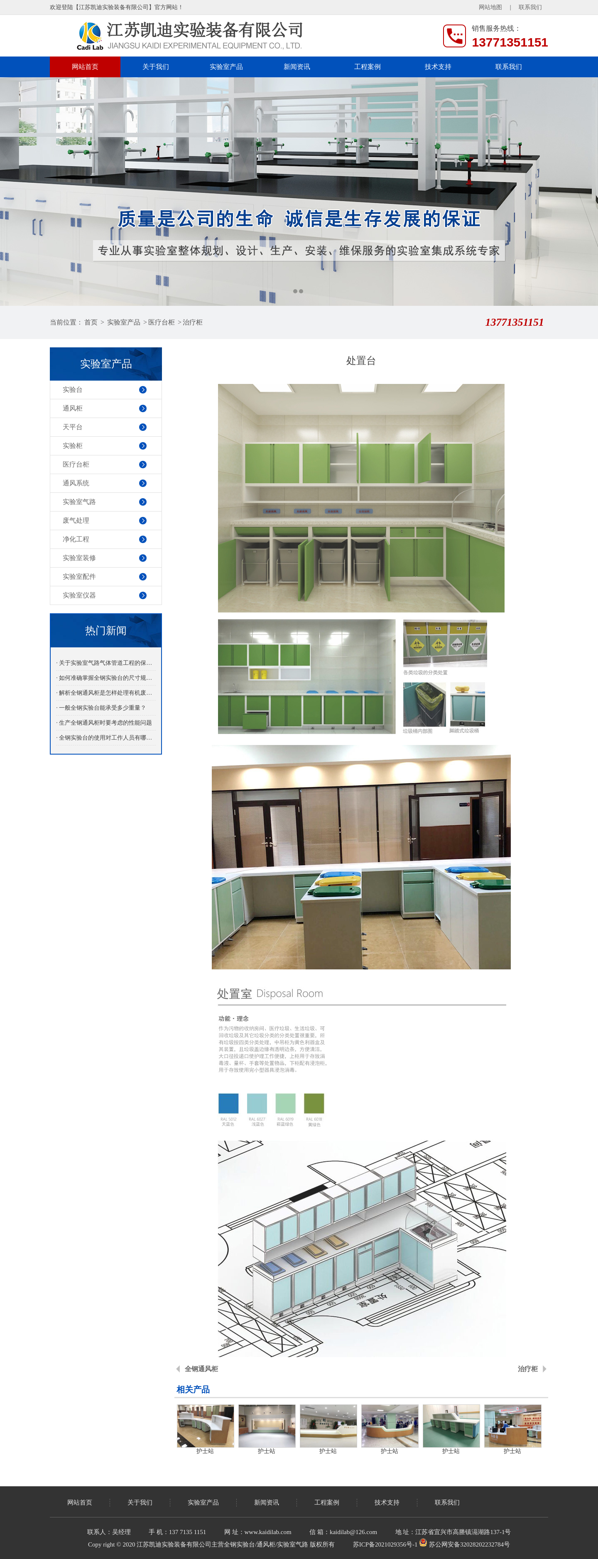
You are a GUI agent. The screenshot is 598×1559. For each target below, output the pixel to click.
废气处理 (76, 520)
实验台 (73, 389)
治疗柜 (193, 322)
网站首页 (85, 66)
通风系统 (76, 483)
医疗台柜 (161, 322)
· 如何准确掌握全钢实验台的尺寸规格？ (105, 678)
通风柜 (73, 408)
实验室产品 (226, 66)
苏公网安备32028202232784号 (464, 1544)
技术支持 (438, 66)
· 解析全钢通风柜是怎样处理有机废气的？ (105, 693)
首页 (91, 322)
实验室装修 (79, 557)
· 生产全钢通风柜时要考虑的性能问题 (104, 723)
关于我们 (155, 66)
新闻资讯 (297, 66)
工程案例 (367, 66)
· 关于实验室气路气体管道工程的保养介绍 (105, 663)
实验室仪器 (79, 595)
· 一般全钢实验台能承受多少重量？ (101, 708)
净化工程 (76, 539)
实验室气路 (79, 501)
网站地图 (490, 7)
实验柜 (73, 445)
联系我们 (530, 7)
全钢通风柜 (201, 1368)
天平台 (73, 426)
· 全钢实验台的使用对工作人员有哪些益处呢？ (105, 738)
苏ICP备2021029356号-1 (385, 1544)
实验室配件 (79, 576)
